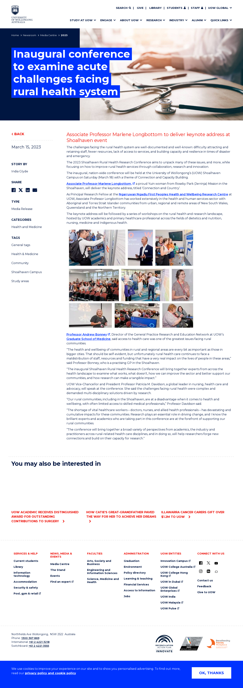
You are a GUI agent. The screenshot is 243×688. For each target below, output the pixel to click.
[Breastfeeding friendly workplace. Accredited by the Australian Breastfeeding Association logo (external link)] (218, 644)
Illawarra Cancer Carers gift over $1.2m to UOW (196, 494)
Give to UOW (206, 592)
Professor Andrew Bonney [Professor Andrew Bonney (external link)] (86, 334)
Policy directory (135, 572)
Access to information (139, 590)
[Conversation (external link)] (216, 572)
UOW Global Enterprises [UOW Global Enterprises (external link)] (169, 589)
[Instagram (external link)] (200, 571)
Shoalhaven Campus (26, 272)
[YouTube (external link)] (216, 563)
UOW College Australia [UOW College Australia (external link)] (176, 566)
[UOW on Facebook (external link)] (200, 562)
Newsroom (29, 35)
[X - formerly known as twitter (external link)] (208, 562)
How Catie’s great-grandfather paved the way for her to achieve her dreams (121, 494)
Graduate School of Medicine (88, 339)
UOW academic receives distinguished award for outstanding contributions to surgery (46, 496)
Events (55, 576)
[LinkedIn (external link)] (208, 571)
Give (140, 8)
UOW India (168, 596)
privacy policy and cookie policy (50, 673)
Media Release (22, 209)
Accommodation (25, 581)
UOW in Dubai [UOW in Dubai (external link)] (170, 581)
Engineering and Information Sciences (102, 571)
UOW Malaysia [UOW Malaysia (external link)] (170, 602)
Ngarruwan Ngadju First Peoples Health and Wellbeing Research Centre (173, 194)
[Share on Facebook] (13, 190)
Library (155, 8)
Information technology (22, 574)
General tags (20, 245)
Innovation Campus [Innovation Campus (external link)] (174, 561)
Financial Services (136, 584)
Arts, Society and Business (99, 562)
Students (174, 8)
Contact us (205, 580)
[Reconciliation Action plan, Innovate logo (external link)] (164, 643)
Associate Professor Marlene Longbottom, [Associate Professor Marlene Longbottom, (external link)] (99, 183)
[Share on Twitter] (20, 190)
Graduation (131, 561)
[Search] (123, 8)
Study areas (20, 281)
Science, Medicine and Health (103, 581)
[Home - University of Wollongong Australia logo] (22, 14)
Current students (26, 561)
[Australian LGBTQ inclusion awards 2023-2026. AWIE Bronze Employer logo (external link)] (191, 643)
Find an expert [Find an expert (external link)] (60, 581)
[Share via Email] (34, 190)
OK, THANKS (211, 673)
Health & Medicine (24, 254)
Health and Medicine (26, 227)
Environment (133, 566)
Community (20, 263)
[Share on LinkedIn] (28, 190)
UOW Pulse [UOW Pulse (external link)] (168, 608)
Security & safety (26, 587)
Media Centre (48, 35)
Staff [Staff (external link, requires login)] (195, 8)
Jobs (127, 596)
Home (15, 35)
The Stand (57, 570)
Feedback (204, 586)
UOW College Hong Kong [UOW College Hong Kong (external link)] (174, 574)
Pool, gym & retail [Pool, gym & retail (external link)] (26, 593)
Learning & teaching (138, 578)
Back (19, 134)
